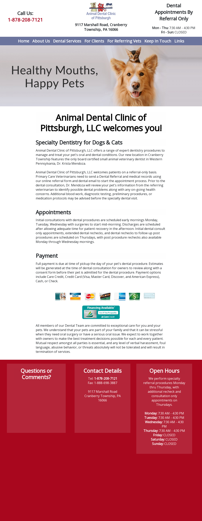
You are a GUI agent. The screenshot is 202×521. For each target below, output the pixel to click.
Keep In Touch (157, 41)
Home (24, 41)
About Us (41, 41)
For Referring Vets (124, 41)
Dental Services (67, 41)
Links (179, 41)
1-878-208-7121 (25, 19)
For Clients (94, 41)
